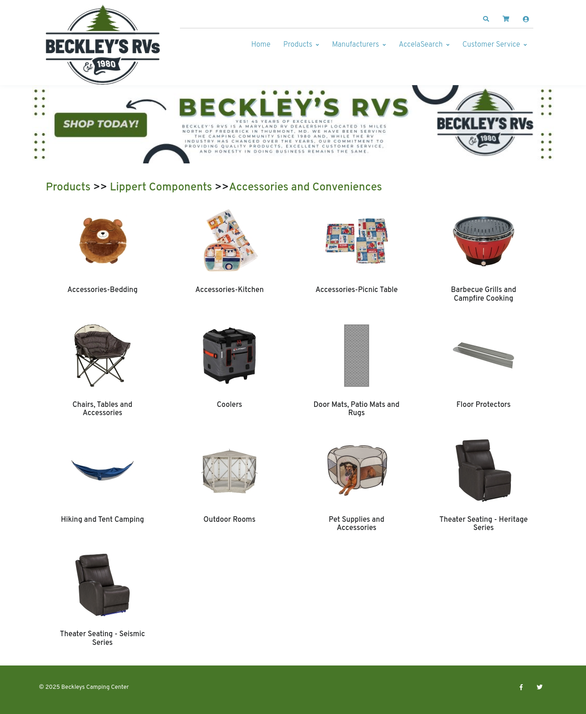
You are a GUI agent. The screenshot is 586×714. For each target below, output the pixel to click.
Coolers (229, 405)
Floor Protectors (483, 405)
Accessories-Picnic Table (356, 290)
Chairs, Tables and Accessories (102, 409)
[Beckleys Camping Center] (103, 45)
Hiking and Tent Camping (102, 520)
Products (297, 44)
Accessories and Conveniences (305, 188)
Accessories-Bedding (102, 290)
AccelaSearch (421, 44)
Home (261, 44)
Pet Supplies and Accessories (356, 524)
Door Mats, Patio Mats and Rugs (357, 409)
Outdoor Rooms (229, 520)
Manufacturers (355, 44)
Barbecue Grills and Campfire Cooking (483, 294)
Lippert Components (161, 188)
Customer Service (491, 44)
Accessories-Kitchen (229, 290)
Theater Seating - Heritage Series (484, 524)
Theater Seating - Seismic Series (102, 638)
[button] (486, 19)
